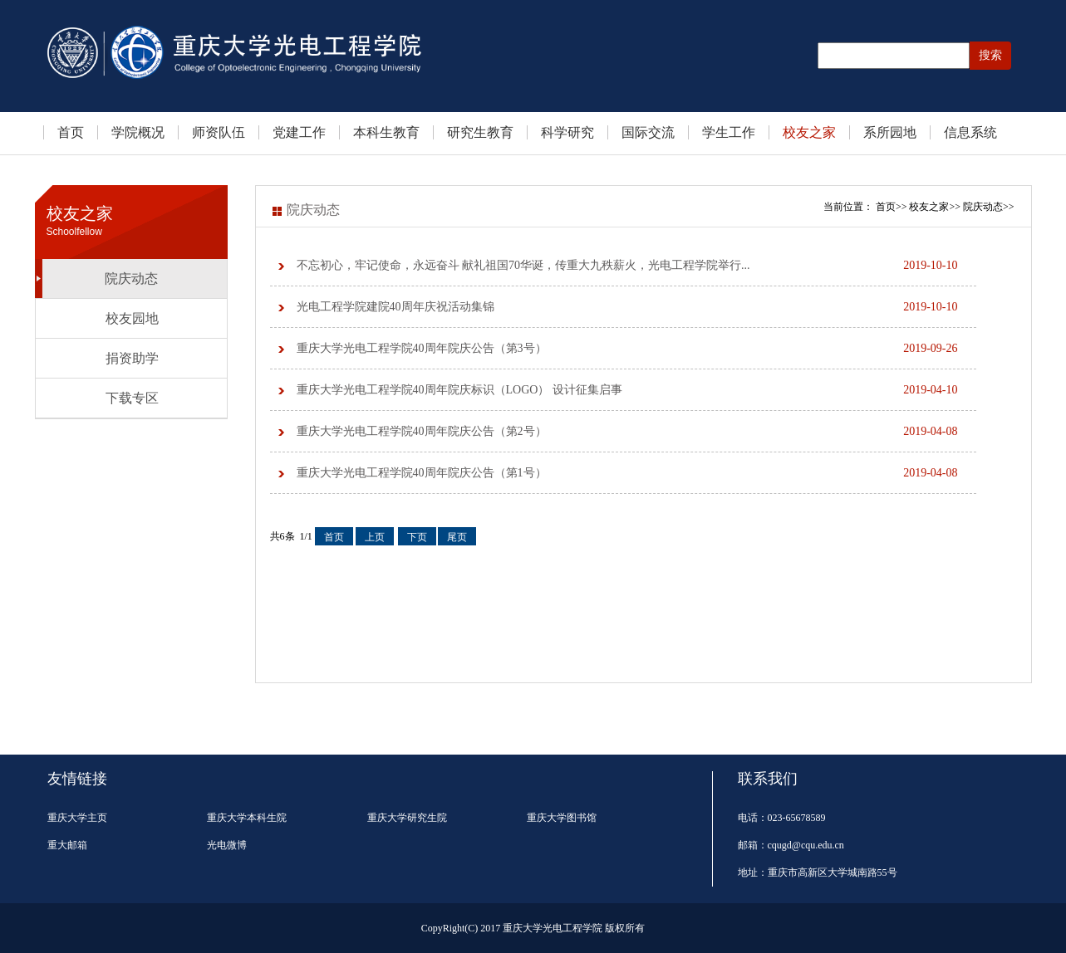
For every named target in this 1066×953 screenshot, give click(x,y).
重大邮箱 (67, 845)
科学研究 (567, 132)
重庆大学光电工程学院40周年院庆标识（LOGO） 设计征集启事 (627, 390)
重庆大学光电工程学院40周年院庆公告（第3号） (627, 348)
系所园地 (889, 132)
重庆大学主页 (77, 817)
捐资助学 (132, 358)
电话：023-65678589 (782, 817)
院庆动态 (131, 278)
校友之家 (809, 132)
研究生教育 (480, 132)
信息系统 (970, 132)
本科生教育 (386, 132)
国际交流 (648, 132)
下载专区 (132, 398)
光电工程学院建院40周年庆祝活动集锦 (627, 307)
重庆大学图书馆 (562, 817)
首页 (70, 132)
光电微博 (227, 845)
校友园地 (132, 318)
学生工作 (728, 132)
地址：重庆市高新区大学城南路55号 (817, 872)
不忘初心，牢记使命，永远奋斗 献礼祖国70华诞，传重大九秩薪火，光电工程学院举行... (627, 265)
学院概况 (138, 132)
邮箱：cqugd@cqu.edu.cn (791, 845)
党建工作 (299, 132)
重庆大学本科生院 (247, 817)
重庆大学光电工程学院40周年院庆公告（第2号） (627, 431)
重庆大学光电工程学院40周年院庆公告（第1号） (627, 473)
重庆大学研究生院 (407, 817)
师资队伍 (218, 132)
